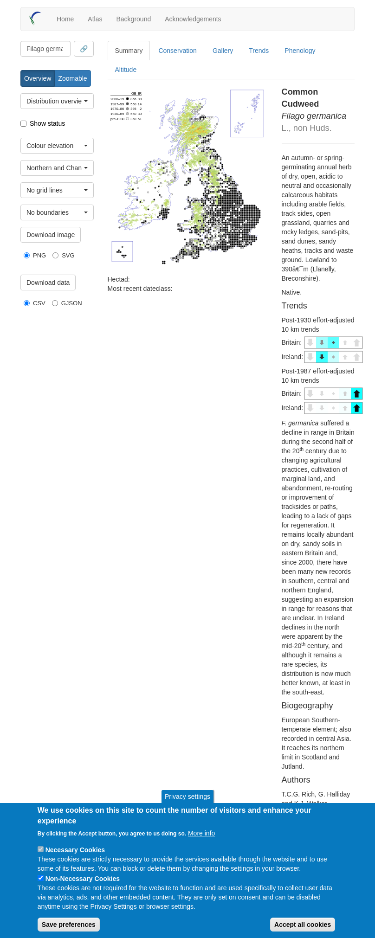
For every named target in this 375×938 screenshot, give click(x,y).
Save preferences (69, 924)
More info (201, 833)
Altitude (126, 69)
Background (133, 19)
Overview (37, 78)
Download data (48, 282)
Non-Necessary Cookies (82, 878)
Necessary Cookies (75, 850)
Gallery (223, 50)
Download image (50, 234)
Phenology (299, 50)
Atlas (95, 19)
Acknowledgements (193, 19)
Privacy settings (187, 796)
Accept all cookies (302, 924)
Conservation (177, 50)
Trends (259, 50)
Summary (129, 50)
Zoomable (72, 78)
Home (65, 19)
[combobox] (45, 49)
